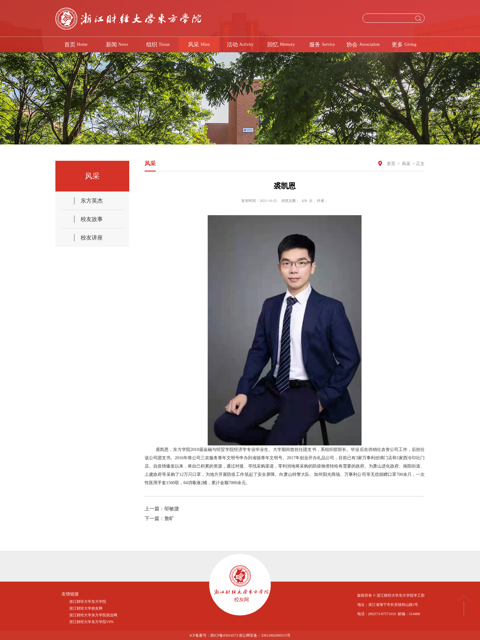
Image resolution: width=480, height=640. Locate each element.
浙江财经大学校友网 (85, 608)
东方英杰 (92, 201)
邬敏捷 (171, 508)
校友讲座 (92, 238)
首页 (391, 163)
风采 (406, 163)
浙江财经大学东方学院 (87, 601)
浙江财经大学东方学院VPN (91, 622)
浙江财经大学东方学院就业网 (93, 615)
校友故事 (92, 219)
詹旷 (169, 518)
